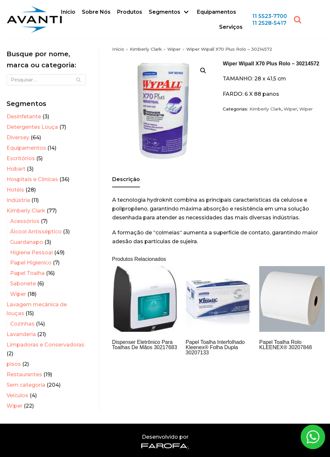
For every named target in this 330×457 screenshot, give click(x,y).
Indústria (18, 200)
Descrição (126, 179)
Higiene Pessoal (31, 252)
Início (68, 12)
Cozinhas (22, 324)
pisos (14, 364)
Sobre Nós (96, 12)
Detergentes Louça (32, 127)
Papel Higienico (31, 263)
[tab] (126, 180)
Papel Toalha (27, 273)
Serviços (231, 27)
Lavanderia (21, 334)
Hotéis (15, 190)
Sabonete (23, 283)
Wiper (18, 294)
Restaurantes (24, 374)
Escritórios (21, 158)
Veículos (17, 395)
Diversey (18, 137)
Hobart (16, 169)
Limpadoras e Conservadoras (45, 345)
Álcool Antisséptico (36, 231)
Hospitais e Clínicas (32, 179)
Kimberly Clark (26, 211)
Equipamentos (216, 12)
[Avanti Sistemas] (34, 19)
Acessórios (24, 221)
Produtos (129, 12)
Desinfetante (24, 116)
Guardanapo (26, 242)
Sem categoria (26, 385)
